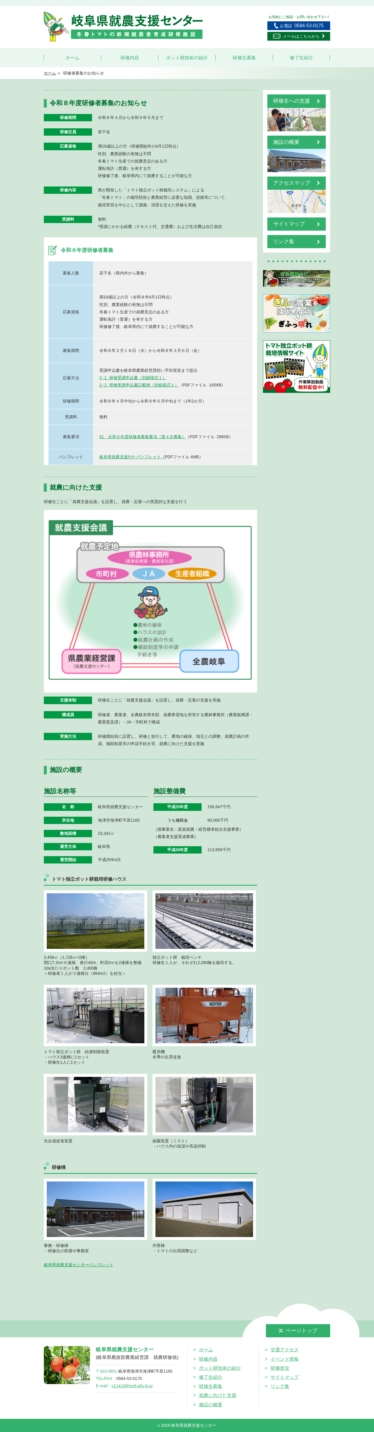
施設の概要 (210, 1404)
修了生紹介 (301, 57)
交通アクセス (285, 1349)
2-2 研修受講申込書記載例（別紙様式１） (139, 385)
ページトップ (298, 1330)
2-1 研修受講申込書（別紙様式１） (133, 378)
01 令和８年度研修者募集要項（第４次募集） (142, 436)
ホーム (72, 57)
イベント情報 (285, 1359)
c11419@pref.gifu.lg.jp (132, 1385)
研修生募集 (244, 57)
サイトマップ (285, 1377)
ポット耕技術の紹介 (187, 57)
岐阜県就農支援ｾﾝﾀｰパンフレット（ (132, 457)
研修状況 (280, 1368)
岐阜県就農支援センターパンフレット (78, 1264)
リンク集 (280, 1386)
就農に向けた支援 (217, 1395)
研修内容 (129, 57)
